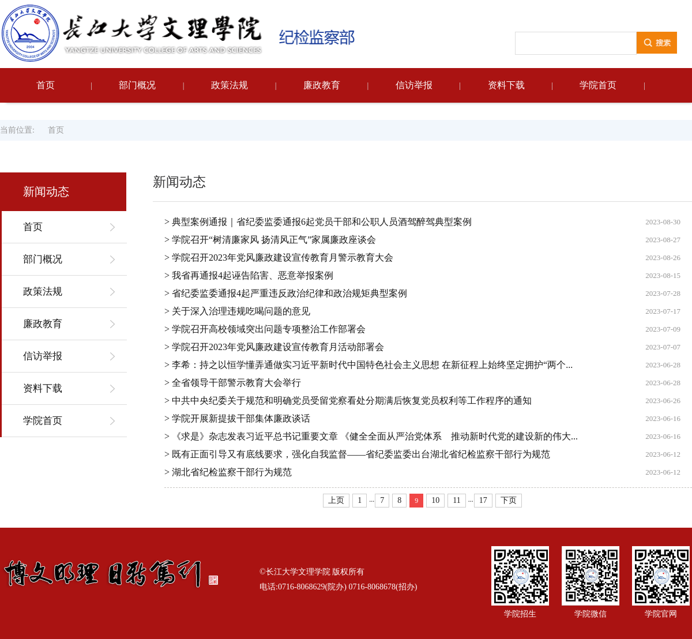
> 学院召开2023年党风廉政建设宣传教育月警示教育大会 (278, 257)
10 (435, 500)
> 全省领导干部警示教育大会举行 (232, 383)
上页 (336, 500)
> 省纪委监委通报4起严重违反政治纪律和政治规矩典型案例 (285, 293)
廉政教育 (321, 85)
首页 (45, 85)
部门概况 (137, 85)
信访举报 (414, 85)
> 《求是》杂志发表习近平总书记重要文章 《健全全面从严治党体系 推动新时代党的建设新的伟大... (371, 436)
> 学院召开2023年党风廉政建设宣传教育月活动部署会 (274, 347)
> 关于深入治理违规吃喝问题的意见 (237, 311)
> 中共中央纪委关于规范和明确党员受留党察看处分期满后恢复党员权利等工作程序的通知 (348, 400)
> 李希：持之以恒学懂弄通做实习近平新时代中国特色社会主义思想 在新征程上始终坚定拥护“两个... (368, 365)
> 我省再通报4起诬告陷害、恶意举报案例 (248, 275)
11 (456, 500)
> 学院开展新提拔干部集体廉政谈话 (237, 418)
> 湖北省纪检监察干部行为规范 (228, 472)
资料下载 (506, 85)
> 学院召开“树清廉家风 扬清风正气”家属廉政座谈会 (270, 240)
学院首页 (598, 85)
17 (483, 500)
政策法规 (229, 85)
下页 (509, 500)
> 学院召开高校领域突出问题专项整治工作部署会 (265, 329)
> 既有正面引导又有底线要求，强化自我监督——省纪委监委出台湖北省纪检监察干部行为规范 (357, 454)
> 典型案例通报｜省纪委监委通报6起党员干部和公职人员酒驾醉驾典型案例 (318, 222)
